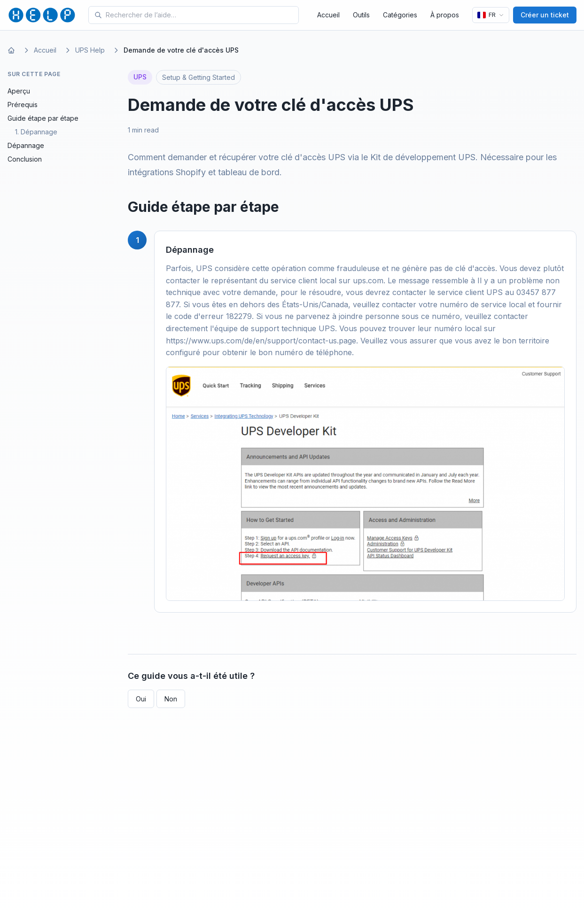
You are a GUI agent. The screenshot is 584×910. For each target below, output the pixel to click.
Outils (361, 15)
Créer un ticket (545, 15)
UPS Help (90, 50)
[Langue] (490, 15)
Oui (141, 699)
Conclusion (25, 159)
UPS (140, 77)
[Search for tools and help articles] (200, 15)
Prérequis (23, 105)
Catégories (400, 15)
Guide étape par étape (43, 118)
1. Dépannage (36, 132)
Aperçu (19, 91)
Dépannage (26, 145)
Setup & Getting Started (198, 77)
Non (170, 699)
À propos (444, 15)
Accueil (328, 15)
